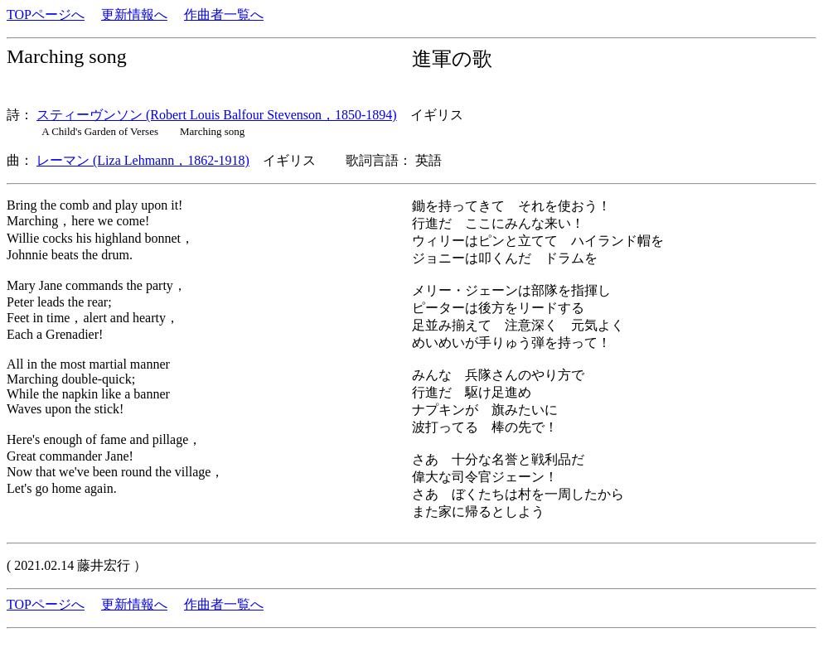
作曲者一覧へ (224, 14)
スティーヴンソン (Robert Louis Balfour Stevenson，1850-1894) (216, 115)
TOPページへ (46, 14)
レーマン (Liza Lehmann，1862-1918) (142, 160)
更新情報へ (134, 14)
